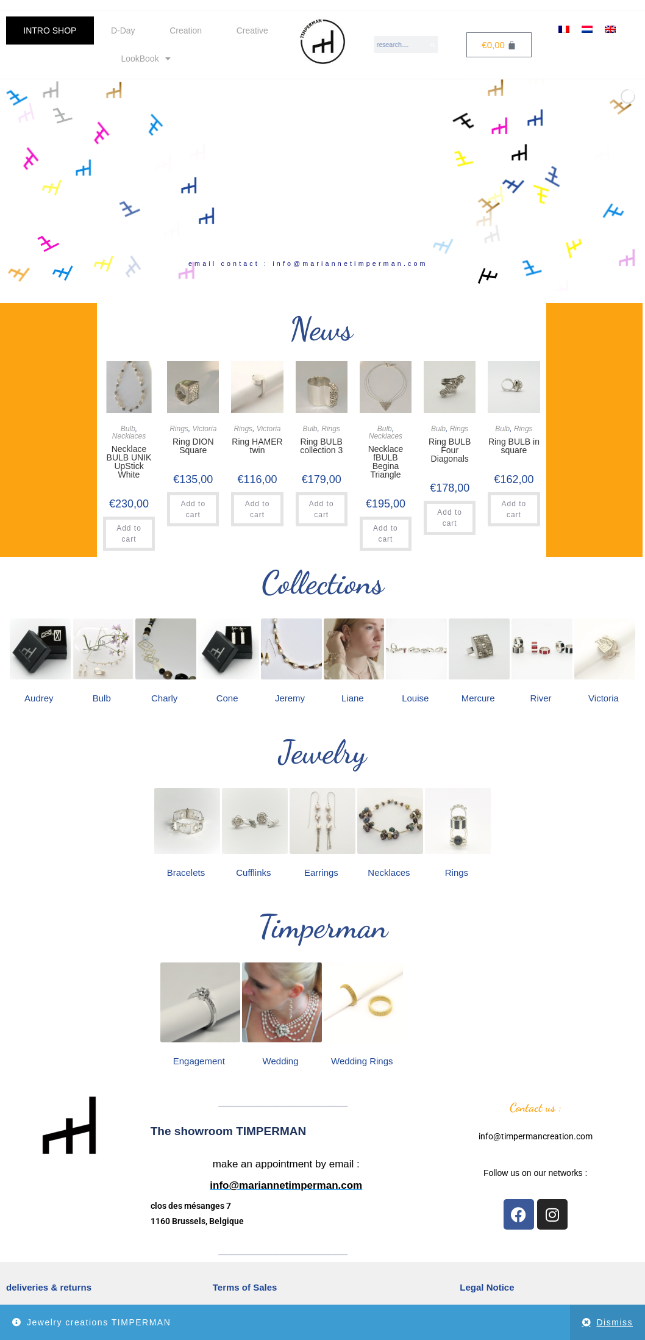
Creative (252, 30)
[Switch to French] (564, 29)
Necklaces (129, 436)
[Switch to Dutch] (587, 29)
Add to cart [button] (128, 533)
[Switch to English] (610, 29)
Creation (185, 30)
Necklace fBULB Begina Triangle (386, 462)
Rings (178, 429)
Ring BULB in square (514, 445)
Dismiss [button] (615, 1322)
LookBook (145, 58)
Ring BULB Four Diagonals (450, 450)
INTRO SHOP (49, 30)
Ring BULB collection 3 (321, 445)
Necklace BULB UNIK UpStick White (129, 462)
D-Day (123, 30)
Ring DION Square (193, 445)
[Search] (433, 44)
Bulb (128, 429)
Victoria (205, 429)
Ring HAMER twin (257, 445)
